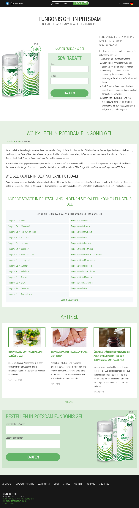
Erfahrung (6, 484)
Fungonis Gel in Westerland (18, 288)
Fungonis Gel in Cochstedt (18, 248)
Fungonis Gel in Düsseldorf (18, 226)
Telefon (53, 76)
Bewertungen (44, 484)
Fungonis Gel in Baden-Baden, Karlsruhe (87, 254)
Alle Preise (104, 484)
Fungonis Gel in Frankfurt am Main (21, 231)
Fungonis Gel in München (81, 220)
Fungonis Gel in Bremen (81, 243)
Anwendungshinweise (25, 484)
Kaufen (69, 93)
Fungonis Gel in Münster (17, 265)
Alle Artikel (69, 401)
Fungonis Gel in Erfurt (16, 282)
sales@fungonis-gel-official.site (14, 497)
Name (52, 64)
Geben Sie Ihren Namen (15, 424)
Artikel (66, 484)
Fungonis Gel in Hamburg (18, 243)
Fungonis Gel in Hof (79, 288)
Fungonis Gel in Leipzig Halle (19, 260)
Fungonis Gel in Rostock (17, 277)
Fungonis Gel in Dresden (81, 226)
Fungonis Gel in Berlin (16, 220)
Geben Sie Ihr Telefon (14, 438)
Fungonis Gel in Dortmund (82, 248)
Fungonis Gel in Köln (79, 237)
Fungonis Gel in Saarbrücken (83, 271)
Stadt (56, 484)
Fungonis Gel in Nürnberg (81, 265)
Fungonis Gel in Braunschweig (19, 294)
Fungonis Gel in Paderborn (18, 271)
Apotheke (78, 484)
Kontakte (91, 484)
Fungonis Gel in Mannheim (82, 277)
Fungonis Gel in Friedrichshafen (20, 254)
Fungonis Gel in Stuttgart (81, 231)
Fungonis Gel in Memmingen (83, 260)
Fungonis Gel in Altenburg (82, 282)
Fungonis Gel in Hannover (18, 237)
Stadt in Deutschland (69, 299)
